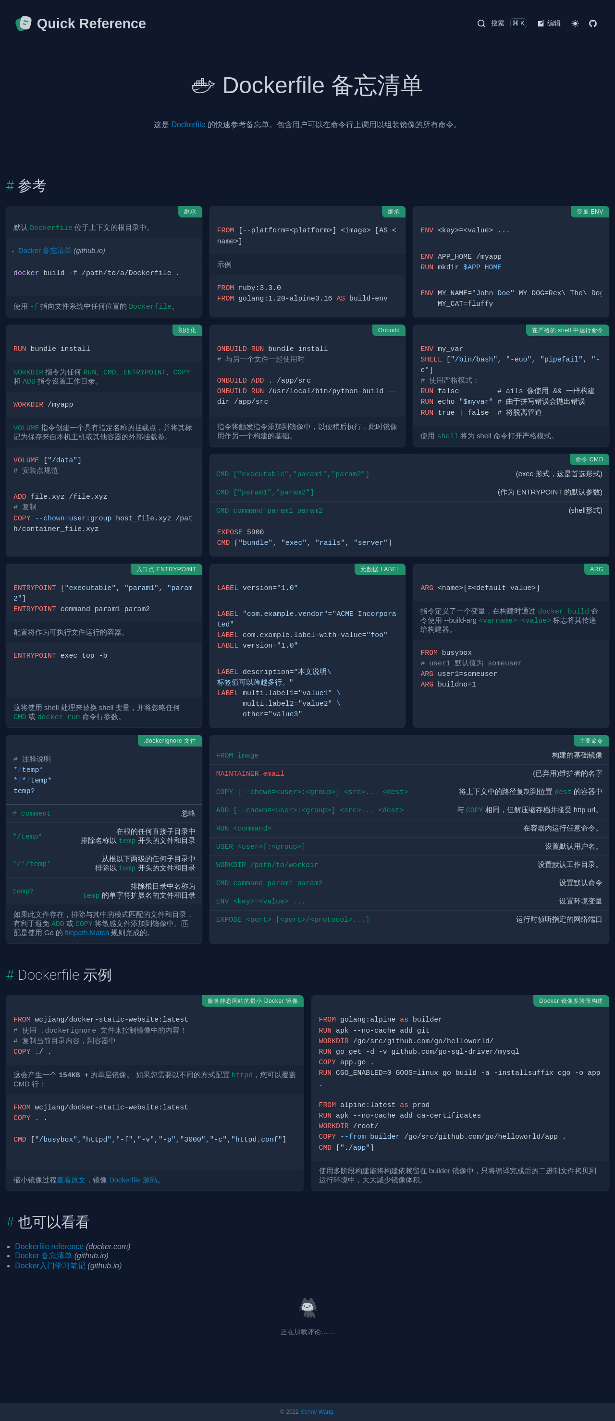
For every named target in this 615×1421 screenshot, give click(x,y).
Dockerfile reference (49, 1246)
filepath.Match (87, 933)
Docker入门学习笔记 (50, 1266)
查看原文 (71, 1180)
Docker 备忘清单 (45, 250)
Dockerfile (188, 124)
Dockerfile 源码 (133, 1180)
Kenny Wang (316, 1412)
